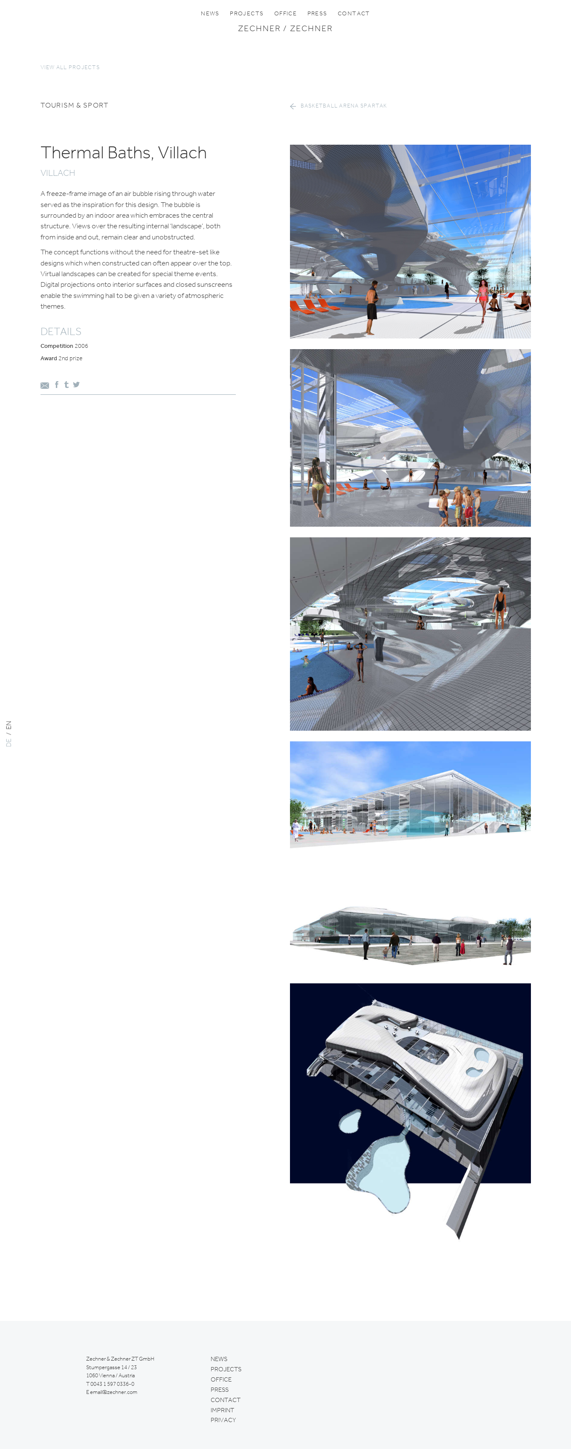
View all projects (70, 67)
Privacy (223, 1420)
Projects (247, 14)
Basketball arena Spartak (344, 106)
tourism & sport (75, 105)
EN (9, 725)
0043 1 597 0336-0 (112, 1384)
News (210, 14)
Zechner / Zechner (285, 29)
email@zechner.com (113, 1392)
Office (285, 14)
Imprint (222, 1411)
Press (317, 14)
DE (9, 742)
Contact (354, 14)
